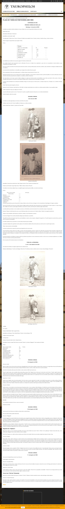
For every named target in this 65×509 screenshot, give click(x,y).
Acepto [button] (23, 507)
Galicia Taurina (34, 1)
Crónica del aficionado (57, 14)
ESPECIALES (33, 11)
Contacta (40, 1)
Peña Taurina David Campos (7, 1)
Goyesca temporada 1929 (16, 14)
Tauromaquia (28, 1)
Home (4, 18)
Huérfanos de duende (46, 14)
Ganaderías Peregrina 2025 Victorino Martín (31, 14)
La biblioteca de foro (9, 11)
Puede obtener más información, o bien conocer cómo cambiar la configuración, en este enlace (42, 507)
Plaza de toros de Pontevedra (19, 1)
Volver (4, 484)
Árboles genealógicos (23, 11)
